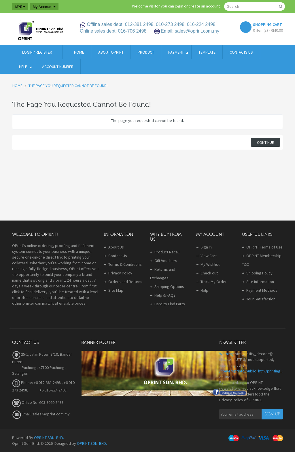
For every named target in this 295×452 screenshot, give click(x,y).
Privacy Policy (120, 273)
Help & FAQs (164, 295)
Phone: (22, 382)
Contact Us (117, 255)
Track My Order (214, 281)
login (179, 6)
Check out (209, 273)
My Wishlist (210, 264)
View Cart (209, 255)
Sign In (206, 247)
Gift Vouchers (165, 260)
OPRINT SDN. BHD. (49, 437)
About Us (116, 247)
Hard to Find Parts (169, 303)
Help (204, 290)
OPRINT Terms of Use (264, 247)
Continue (265, 142)
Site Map (115, 290)
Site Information (260, 281)
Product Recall (166, 252)
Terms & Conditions (125, 264)
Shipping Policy (259, 273)
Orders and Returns (125, 281)
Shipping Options (169, 286)
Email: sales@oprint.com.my (41, 414)
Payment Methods (261, 290)
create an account (204, 6)
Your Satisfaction (260, 299)
